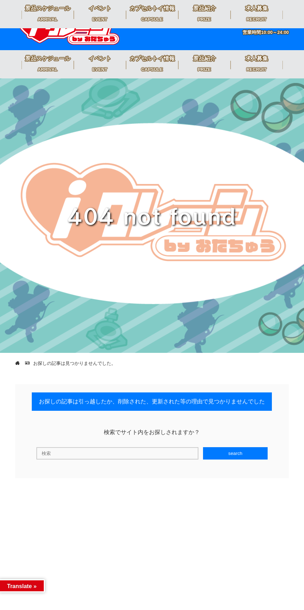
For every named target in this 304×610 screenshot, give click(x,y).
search (235, 453)
